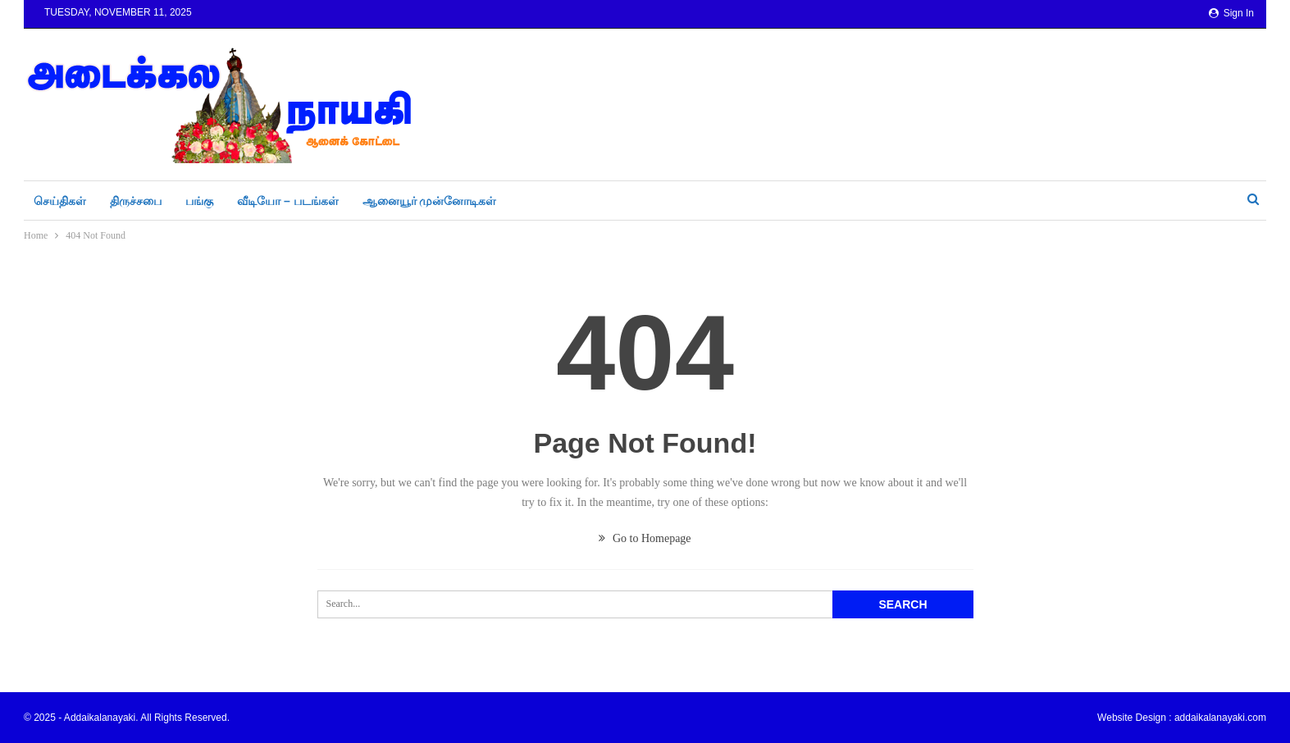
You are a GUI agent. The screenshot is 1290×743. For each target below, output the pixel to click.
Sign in (1231, 13)
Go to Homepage (645, 538)
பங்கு (199, 200)
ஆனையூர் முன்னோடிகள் (429, 200)
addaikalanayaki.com (1220, 717)
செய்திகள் (60, 200)
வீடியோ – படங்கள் (288, 200)
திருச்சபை (136, 200)
